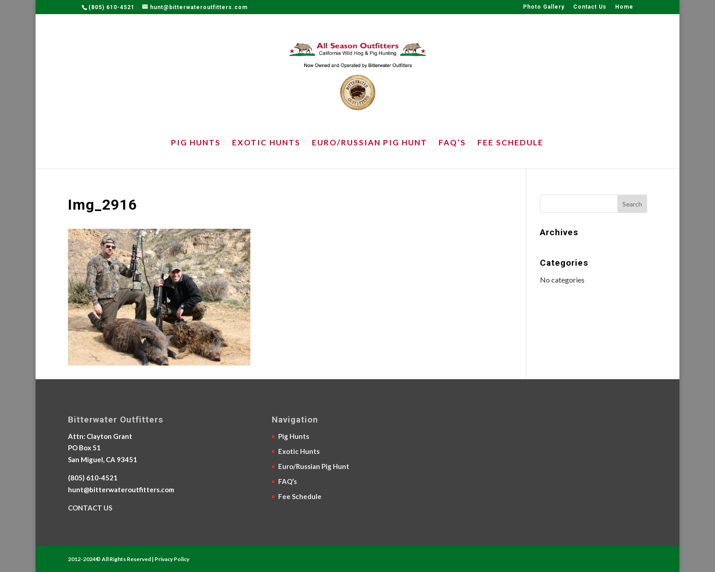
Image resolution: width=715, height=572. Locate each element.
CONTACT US (90, 508)
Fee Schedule (510, 143)
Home (624, 7)
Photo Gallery (544, 7)
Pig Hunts (196, 143)
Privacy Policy (172, 559)
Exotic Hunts (266, 143)
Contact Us (589, 7)
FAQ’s (452, 143)
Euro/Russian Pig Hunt (369, 143)
